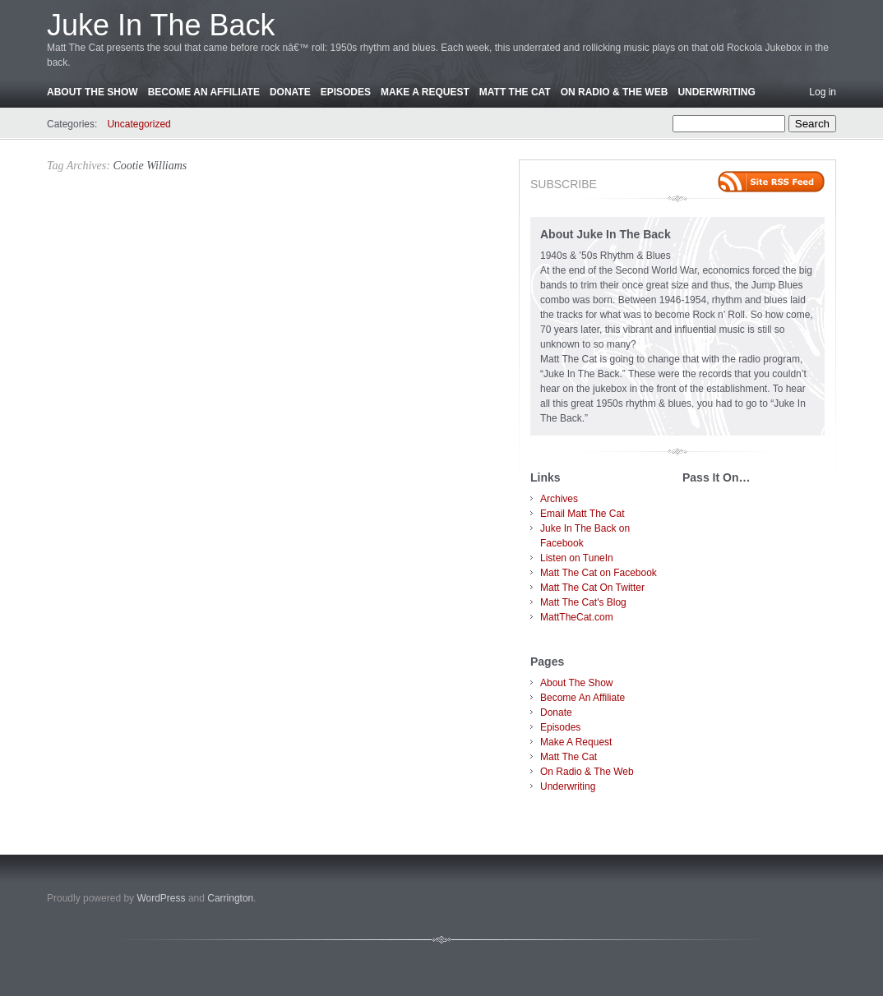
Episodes (346, 92)
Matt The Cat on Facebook (598, 573)
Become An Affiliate (204, 92)
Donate (290, 92)
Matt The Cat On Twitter (592, 587)
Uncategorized (138, 124)
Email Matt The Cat (582, 513)
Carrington (230, 898)
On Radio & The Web (614, 92)
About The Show (92, 92)
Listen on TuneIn (576, 558)
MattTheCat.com (576, 617)
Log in (822, 92)
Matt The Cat (515, 92)
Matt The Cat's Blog (583, 602)
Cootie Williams (150, 165)
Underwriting (716, 92)
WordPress (160, 898)
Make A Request (425, 92)
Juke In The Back (161, 25)
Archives (559, 499)
